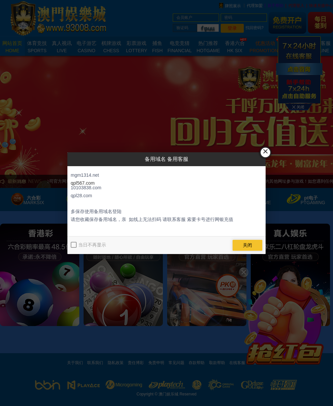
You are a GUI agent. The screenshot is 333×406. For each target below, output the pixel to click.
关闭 (247, 245)
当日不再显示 (92, 244)
